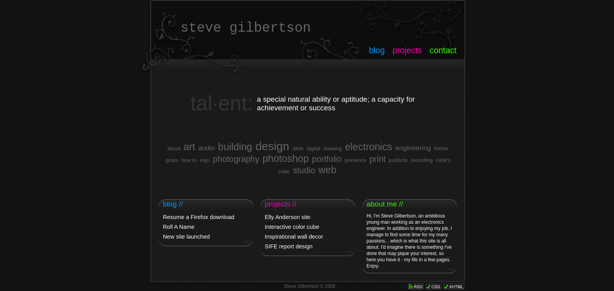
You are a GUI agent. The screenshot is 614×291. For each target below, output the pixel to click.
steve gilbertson (246, 28)
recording (422, 160)
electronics (368, 146)
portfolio (327, 159)
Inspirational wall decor (294, 237)
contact (443, 50)
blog (377, 50)
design (272, 146)
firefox (441, 148)
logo (204, 160)
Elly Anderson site (288, 217)
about (173, 148)
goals (172, 160)
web (327, 169)
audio (206, 148)
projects (407, 50)
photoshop (285, 158)
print (377, 159)
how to (189, 160)
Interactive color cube (292, 227)
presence (356, 160)
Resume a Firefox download (198, 217)
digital (313, 148)
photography (236, 159)
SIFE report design (288, 246)
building (235, 146)
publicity (398, 160)
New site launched (186, 237)
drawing (332, 148)
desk (298, 148)
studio (304, 170)
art (189, 146)
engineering (413, 148)
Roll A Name (179, 227)
